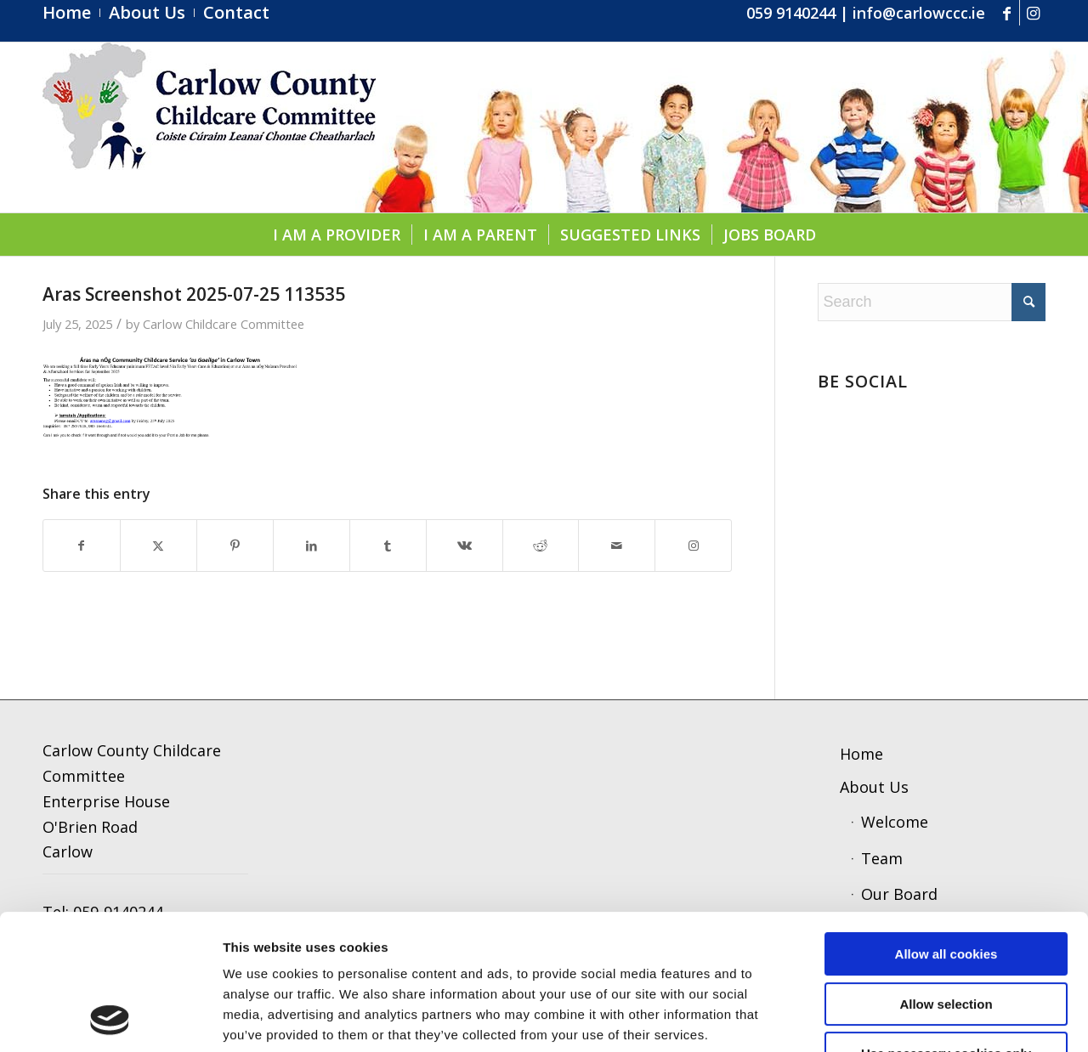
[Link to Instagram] (1033, 12)
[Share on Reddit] (541, 546)
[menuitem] (71, 12)
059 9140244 (791, 13)
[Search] (932, 302)
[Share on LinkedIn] (311, 546)
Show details (867, 1018)
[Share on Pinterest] (235, 546)
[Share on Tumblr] (388, 546)
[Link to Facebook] (1006, 12)
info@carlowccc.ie (919, 13)
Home (861, 754)
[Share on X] (158, 546)
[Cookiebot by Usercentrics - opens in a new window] (110, 1019)
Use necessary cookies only (946, 926)
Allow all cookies (946, 827)
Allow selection (945, 877)
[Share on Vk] (464, 546)
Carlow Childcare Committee (223, 323)
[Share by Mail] (616, 546)
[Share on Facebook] (81, 546)
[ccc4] (209, 127)
